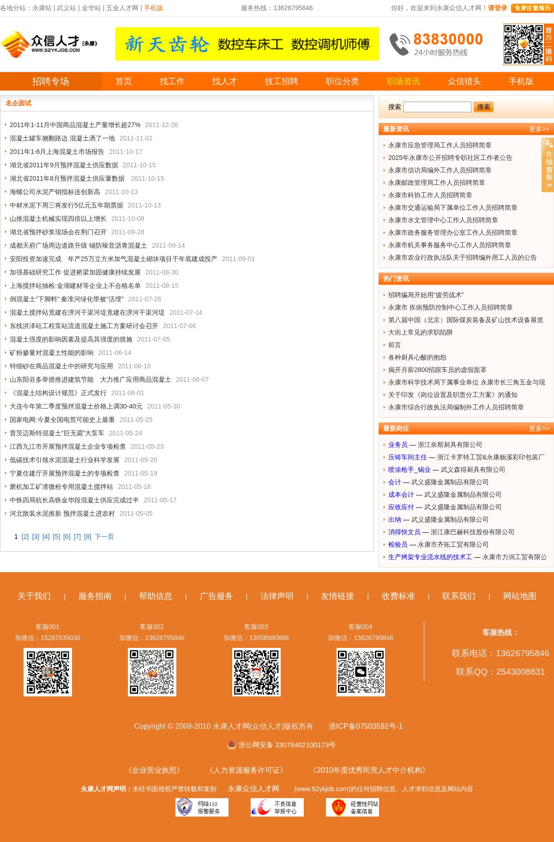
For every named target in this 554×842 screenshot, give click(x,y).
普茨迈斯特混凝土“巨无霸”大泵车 (57, 433)
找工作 (172, 81)
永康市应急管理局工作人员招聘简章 (440, 145)
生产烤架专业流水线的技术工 (430, 557)
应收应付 (401, 507)
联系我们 (459, 596)
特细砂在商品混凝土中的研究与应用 (61, 366)
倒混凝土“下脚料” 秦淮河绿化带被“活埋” (67, 299)
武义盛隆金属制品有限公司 (450, 482)
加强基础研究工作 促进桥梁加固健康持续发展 (75, 272)
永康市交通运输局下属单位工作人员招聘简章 (453, 207)
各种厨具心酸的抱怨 (417, 357)
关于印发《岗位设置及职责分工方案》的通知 (453, 394)
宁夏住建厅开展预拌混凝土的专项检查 (65, 473)
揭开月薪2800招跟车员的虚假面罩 (437, 369)
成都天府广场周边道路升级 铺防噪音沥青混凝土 (78, 245)
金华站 (91, 8)
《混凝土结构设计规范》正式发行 (58, 393)
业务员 (398, 444)
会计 (394, 482)
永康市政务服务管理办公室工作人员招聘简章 (453, 232)
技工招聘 (281, 81)
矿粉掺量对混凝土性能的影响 (52, 352)
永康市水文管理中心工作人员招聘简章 (443, 220)
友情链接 (337, 596)
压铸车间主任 (407, 457)
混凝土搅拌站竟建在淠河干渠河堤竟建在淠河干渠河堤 (87, 312)
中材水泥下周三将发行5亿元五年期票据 (66, 205)
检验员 (398, 544)
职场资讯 (403, 81)
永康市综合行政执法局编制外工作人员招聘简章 (456, 407)
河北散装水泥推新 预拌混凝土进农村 (62, 513)
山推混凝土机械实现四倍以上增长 (58, 218)
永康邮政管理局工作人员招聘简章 (436, 182)
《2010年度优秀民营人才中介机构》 (369, 770)
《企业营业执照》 (154, 770)
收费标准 (398, 596)
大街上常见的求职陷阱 (420, 332)
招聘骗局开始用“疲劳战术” (426, 295)
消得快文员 (404, 532)
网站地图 (519, 596)
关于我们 (34, 596)
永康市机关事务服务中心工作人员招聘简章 (449, 245)
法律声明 (277, 596)
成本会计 (401, 494)
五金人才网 (122, 8)
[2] (25, 536)
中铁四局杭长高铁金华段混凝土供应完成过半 (74, 500)
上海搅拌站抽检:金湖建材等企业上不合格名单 (75, 285)
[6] (67, 536)
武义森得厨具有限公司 (473, 469)
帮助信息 (155, 596)
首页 (123, 81)
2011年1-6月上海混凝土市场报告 (57, 151)
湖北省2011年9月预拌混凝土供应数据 (64, 165)
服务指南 (95, 596)
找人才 (224, 81)
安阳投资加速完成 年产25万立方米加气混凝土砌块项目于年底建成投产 (113, 258)
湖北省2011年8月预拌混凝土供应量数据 (68, 178)
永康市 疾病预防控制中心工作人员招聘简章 (450, 307)
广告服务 (216, 596)
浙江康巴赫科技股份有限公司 (473, 532)
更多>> (539, 129)
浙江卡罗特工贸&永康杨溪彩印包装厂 (491, 457)
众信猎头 (464, 81)
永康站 (42, 8)
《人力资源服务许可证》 (246, 770)
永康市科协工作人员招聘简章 (430, 195)
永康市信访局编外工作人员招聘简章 (440, 170)
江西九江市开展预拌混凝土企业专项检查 (68, 446)
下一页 (104, 536)
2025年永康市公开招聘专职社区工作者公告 (450, 157)
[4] (46, 536)
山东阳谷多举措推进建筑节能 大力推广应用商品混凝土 (90, 379)
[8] (87, 536)
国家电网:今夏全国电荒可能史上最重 (62, 419)
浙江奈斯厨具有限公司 (450, 444)
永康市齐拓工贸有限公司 (453, 544)
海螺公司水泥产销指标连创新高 (55, 191)
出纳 (394, 519)
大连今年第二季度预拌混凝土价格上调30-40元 (76, 406)
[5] (56, 536)
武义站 (66, 8)
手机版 (521, 81)
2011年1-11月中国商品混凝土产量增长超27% (75, 124)
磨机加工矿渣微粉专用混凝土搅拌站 (61, 486)
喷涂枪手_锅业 (409, 469)
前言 (394, 344)
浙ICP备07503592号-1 (366, 726)
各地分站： (16, 8)
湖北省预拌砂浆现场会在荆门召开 (58, 232)
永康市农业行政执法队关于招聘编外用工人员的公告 (462, 257)
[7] (77, 536)
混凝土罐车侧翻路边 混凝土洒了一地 (62, 138)
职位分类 (342, 81)
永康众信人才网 (253, 789)
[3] (35, 536)
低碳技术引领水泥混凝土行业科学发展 (65, 460)
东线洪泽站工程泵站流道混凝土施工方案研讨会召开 (84, 325)
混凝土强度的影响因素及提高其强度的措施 (71, 339)
